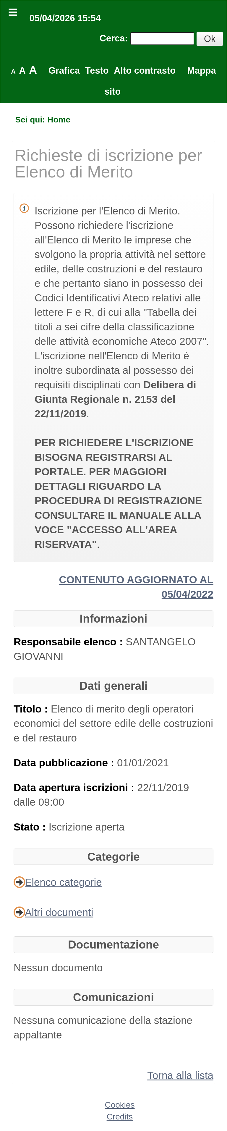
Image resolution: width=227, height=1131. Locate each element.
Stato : (31, 827)
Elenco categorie (63, 882)
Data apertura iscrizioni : (75, 787)
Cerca (112, 38)
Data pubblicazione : (65, 762)
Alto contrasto (145, 70)
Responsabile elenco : (70, 641)
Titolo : (32, 709)
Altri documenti (59, 912)
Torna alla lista (180, 1075)
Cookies (119, 1104)
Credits (120, 1116)
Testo (97, 70)
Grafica (64, 70)
